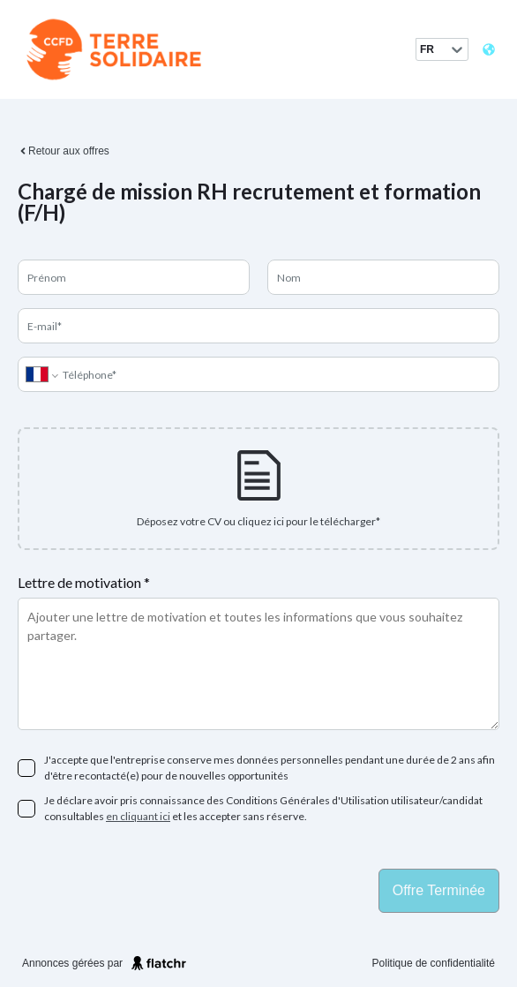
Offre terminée (439, 890)
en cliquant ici (138, 816)
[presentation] (258, 488)
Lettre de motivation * (84, 582)
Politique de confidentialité (433, 963)
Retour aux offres (63, 151)
